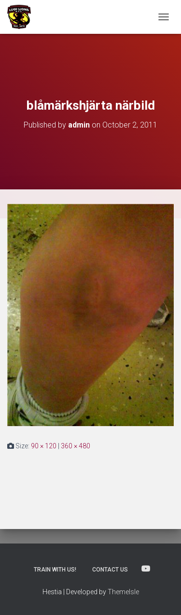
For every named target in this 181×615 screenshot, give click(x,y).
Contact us (110, 569)
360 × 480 (75, 446)
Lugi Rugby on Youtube (146, 569)
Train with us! (55, 569)
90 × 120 (43, 446)
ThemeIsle (123, 592)
